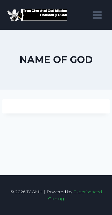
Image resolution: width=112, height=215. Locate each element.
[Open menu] (97, 15)
